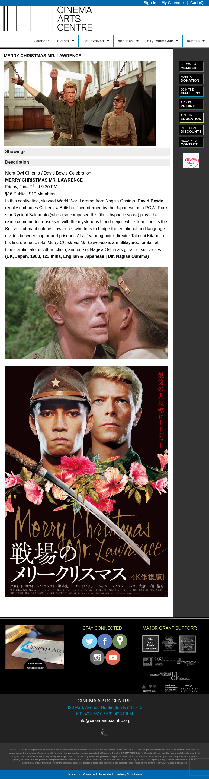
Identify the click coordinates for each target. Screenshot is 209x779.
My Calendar (173, 3)
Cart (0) (197, 3)
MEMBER (188, 66)
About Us (125, 41)
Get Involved (93, 41)
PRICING (188, 104)
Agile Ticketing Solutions (122, 774)
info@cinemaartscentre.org (104, 720)
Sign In (150, 3)
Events (63, 41)
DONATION (190, 79)
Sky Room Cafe (160, 41)
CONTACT (189, 142)
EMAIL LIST (190, 91)
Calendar (41, 41)
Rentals (193, 41)
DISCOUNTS (191, 130)
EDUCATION (191, 117)
